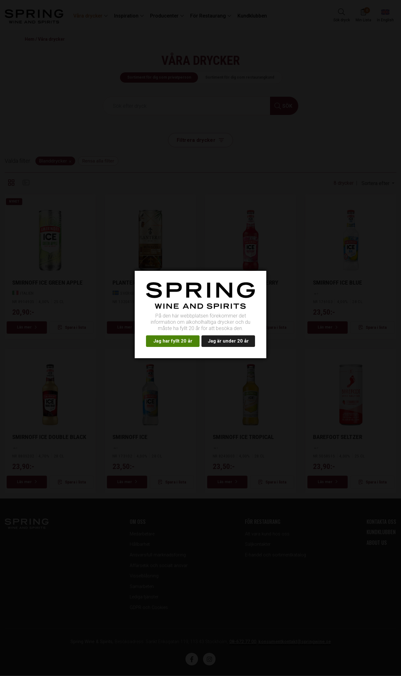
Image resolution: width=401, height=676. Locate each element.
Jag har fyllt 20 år (172, 341)
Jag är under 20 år (228, 341)
